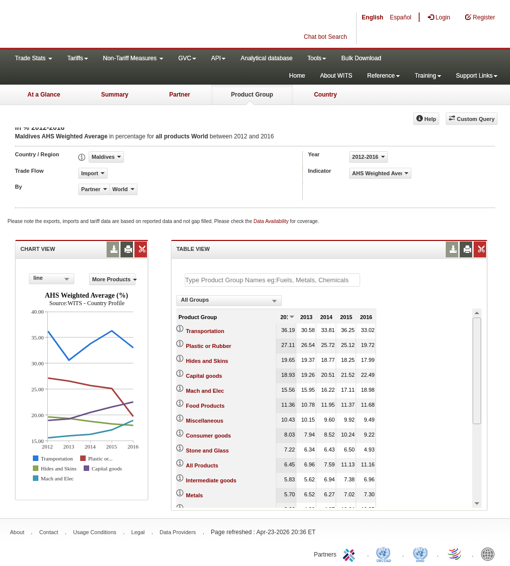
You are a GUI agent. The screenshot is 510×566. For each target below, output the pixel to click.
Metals (194, 495)
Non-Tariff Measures (133, 58)
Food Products (205, 406)
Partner (179, 94)
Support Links (477, 75)
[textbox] (272, 280)
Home (297, 75)
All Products (202, 465)
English (372, 17)
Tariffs (77, 58)
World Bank (490, 554)
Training (428, 75)
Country (325, 94)
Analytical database (266, 58)
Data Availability (272, 221)
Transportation (205, 331)
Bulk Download (361, 58)
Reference (383, 75)
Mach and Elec (205, 391)
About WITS (336, 75)
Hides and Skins (207, 361)
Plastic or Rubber (208, 346)
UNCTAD (385, 554)
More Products (113, 279)
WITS (99, 25)
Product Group (252, 94)
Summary (114, 94)
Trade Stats (33, 58)
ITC (351, 554)
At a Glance (43, 94)
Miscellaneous (204, 421)
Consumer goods (208, 436)
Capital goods (204, 376)
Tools (316, 58)
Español (400, 17)
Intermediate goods (211, 480)
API (218, 58)
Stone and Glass (207, 450)
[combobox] (51, 278)
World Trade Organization (455, 554)
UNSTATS (420, 554)
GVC (187, 58)
